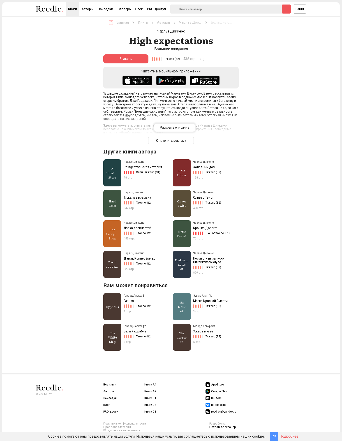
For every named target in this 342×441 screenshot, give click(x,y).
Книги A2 (150, 391)
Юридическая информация (121, 430)
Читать (126, 59)
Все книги (109, 384)
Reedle (49, 10)
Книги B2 (150, 404)
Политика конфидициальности (124, 423)
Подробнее (289, 436)
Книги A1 (150, 384)
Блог (139, 9)
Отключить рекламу (171, 140)
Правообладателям (117, 427)
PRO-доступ (156, 9)
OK (274, 436)
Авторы (87, 9)
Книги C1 (150, 411)
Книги (72, 9)
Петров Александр (222, 427)
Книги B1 (150, 398)
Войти (300, 9)
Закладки (105, 9)
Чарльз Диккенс (171, 31)
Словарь (124, 9)
